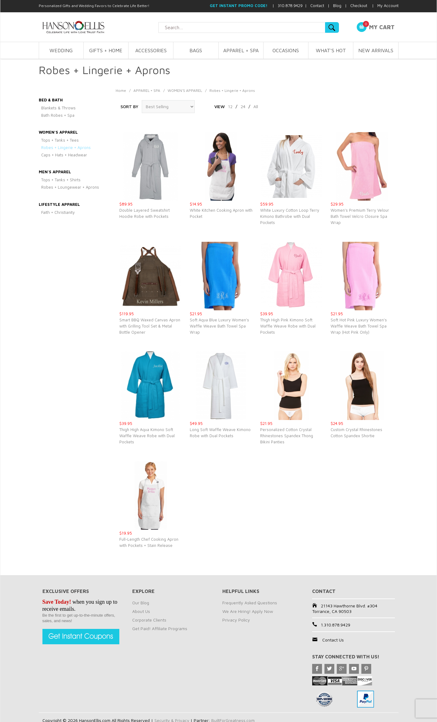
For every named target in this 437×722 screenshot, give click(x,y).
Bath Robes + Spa (57, 115)
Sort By (129, 106)
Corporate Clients (149, 619)
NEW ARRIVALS (375, 50)
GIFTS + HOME (105, 50)
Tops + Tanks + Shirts (61, 179)
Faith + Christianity (58, 212)
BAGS (195, 50)
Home (121, 90)
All (255, 106)
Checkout (358, 5)
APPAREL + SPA (241, 50)
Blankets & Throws (58, 107)
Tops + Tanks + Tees (60, 140)
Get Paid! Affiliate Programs (159, 628)
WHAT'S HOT (331, 50)
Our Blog (140, 602)
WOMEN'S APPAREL (185, 90)
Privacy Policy (236, 619)
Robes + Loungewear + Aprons (70, 187)
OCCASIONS (285, 50)
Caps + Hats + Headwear (64, 154)
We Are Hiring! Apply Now (247, 611)
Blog (337, 5)
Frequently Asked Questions (249, 602)
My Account (388, 5)
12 (230, 106)
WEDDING (61, 50)
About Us (141, 611)
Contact (317, 5)
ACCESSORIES (151, 50)
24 (242, 106)
